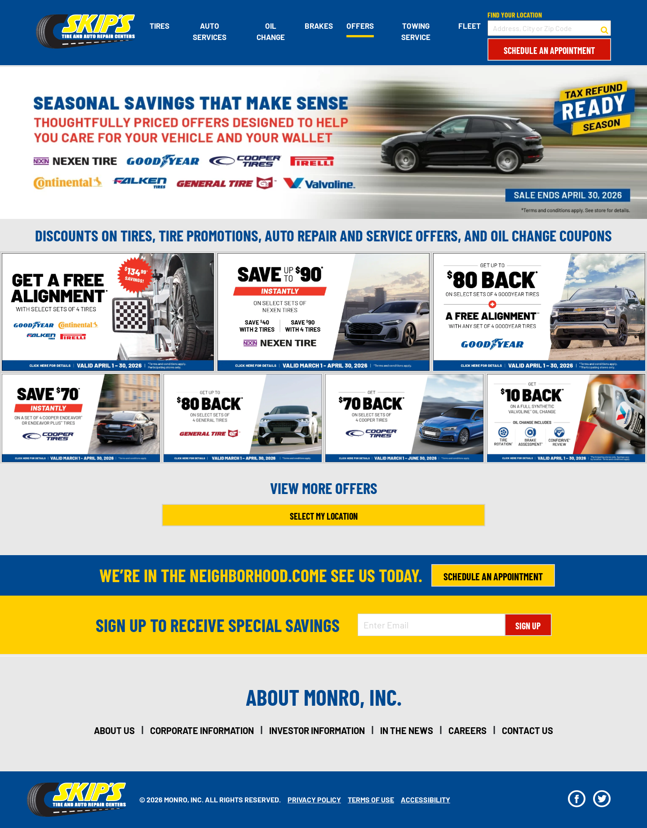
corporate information (202, 730)
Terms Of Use (371, 799)
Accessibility (425, 799)
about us (114, 730)
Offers (360, 25)
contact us (527, 730)
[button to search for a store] (604, 28)
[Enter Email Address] (431, 625)
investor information (317, 730)
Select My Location (324, 516)
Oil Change (271, 31)
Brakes (319, 25)
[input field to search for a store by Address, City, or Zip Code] (549, 28)
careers (467, 730)
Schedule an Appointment (549, 50)
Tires (159, 25)
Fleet (469, 25)
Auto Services (209, 31)
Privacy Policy (314, 799)
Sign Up (528, 625)
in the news (406, 730)
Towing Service (415, 31)
